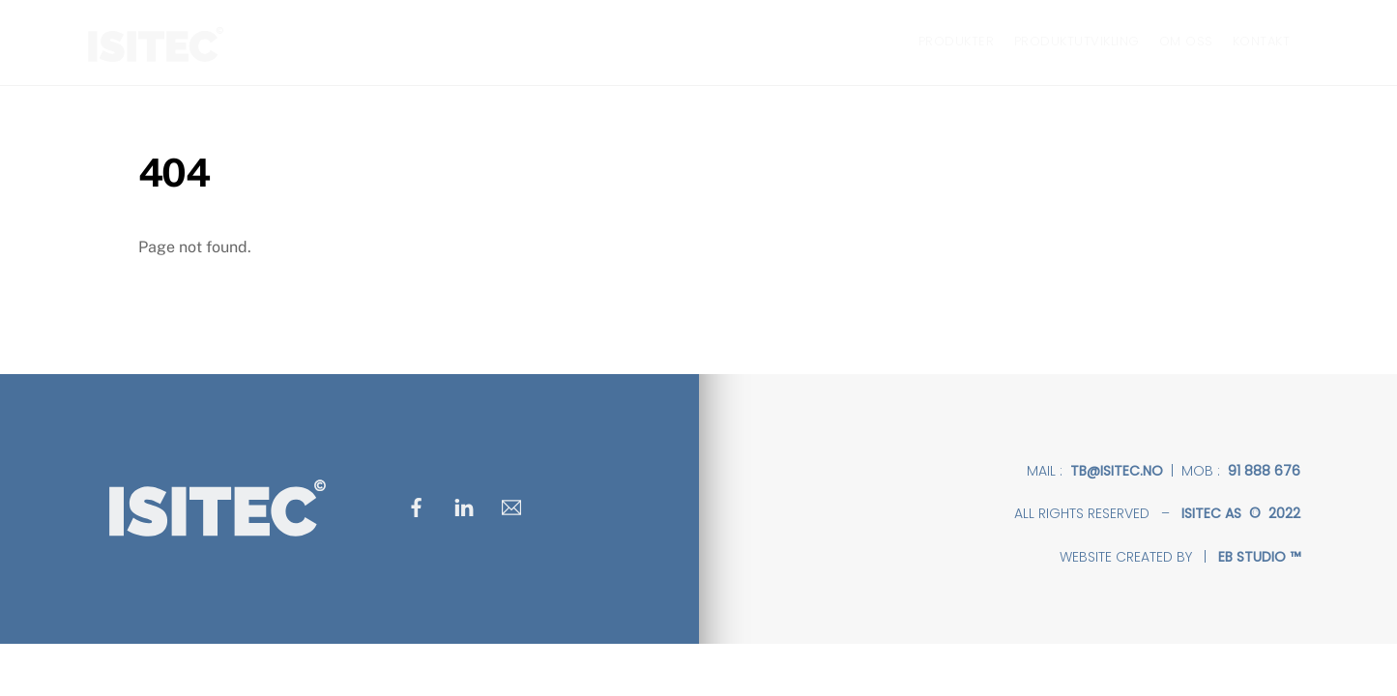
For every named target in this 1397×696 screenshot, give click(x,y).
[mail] (511, 505)
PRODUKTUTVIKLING (1077, 41)
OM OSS (1186, 41)
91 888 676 (1264, 470)
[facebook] (416, 505)
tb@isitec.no (1116, 470)
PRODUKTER (956, 41)
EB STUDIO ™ (1259, 556)
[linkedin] (464, 505)
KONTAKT (1262, 41)
